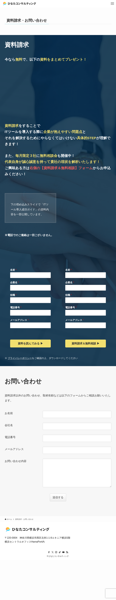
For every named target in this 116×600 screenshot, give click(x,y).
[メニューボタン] (112, 3)
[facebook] (49, 552)
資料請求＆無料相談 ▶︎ (86, 343)
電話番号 (15, 307)
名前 (13, 270)
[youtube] (63, 552)
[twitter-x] (52, 552)
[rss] (67, 552)
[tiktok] (59, 552)
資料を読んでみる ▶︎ (30, 343)
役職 (13, 295)
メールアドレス (19, 320)
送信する (59, 497)
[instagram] (56, 552)
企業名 (14, 282)
